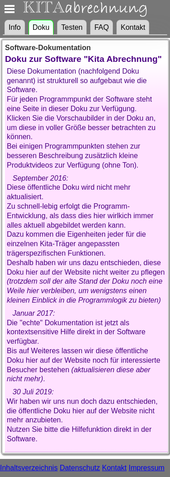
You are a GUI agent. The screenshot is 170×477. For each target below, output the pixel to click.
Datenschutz (80, 468)
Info (15, 27)
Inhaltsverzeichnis (29, 468)
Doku (41, 27)
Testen (72, 27)
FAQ (101, 27)
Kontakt (133, 27)
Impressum (147, 468)
